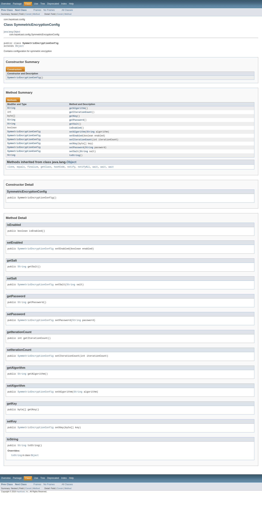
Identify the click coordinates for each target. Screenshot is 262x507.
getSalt (74, 126)
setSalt (74, 154)
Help (71, 3)
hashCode (59, 170)
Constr (28, 14)
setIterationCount (80, 142)
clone (10, 170)
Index (64, 3)
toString (74, 158)
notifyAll (84, 170)
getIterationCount (80, 113)
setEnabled (76, 138)
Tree (42, 3)
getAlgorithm (77, 109)
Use (36, 3)
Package (17, 3)
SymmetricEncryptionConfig (24, 78)
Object (19, 47)
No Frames (49, 10)
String (11, 109)
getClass (46, 170)
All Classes (67, 10)
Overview (6, 3)
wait (95, 170)
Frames (37, 10)
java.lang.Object (12, 31)
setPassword (76, 150)
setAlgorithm (77, 134)
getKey (73, 117)
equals (21, 170)
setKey (73, 146)
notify (71, 170)
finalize (32, 170)
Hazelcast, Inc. (22, 504)
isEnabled (75, 130)
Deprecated (53, 3)
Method (36, 14)
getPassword (76, 121)
